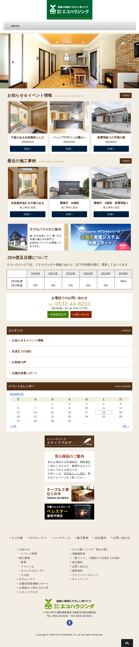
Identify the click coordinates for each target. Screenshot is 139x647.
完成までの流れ (22, 351)
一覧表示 (125, 95)
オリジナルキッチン (33, 570)
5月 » (126, 426)
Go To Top (127, 643)
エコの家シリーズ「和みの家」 (90, 549)
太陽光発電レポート (25, 373)
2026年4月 (17, 394)
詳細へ (28, 148)
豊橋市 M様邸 (69, 203)
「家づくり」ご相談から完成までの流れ (96, 557)
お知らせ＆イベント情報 (27, 340)
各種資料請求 (58, 314)
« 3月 (13, 426)
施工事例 (24, 207)
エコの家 (17, 537)
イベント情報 (29, 553)
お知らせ (24, 549)
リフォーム (27, 566)
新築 (33, 207)
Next (134, 61)
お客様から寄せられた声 (34, 587)
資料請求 (77, 570)
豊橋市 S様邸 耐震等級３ (111, 203)
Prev (5, 61)
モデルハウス (38, 537)
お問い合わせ (81, 314)
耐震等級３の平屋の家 (111, 137)
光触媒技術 (78, 553)
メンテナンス (61, 537)
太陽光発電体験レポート (34, 583)
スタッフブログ (28, 591)
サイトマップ (80, 578)
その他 (25, 574)
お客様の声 (19, 362)
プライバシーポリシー (85, 574)
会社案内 (100, 537)
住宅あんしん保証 (74, 473)
